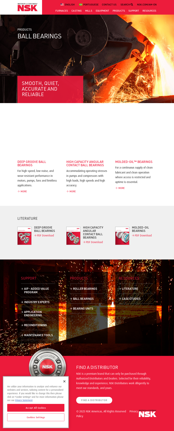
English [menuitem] (70, 4)
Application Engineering (33, 313)
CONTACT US (109, 4)
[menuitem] (68, 4)
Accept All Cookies (36, 407)
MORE (22, 191)
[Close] (64, 381)
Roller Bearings (85, 288)
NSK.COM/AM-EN (147, 4)
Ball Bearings (83, 298)
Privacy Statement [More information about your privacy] (24, 400)
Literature (130, 288)
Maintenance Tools (38, 335)
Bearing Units (83, 308)
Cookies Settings (36, 417)
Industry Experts (36, 302)
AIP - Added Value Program (36, 290)
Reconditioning (35, 325)
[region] (36, 402)
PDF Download (44, 235)
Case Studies (131, 298)
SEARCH (127, 4)
